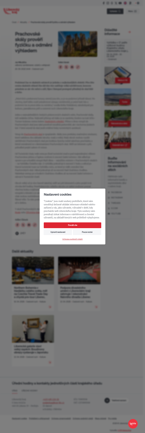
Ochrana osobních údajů (72, 239)
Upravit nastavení (57, 232)
